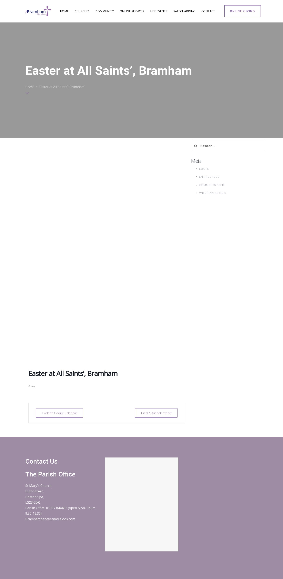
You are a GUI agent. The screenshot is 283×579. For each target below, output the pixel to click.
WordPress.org (212, 192)
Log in (204, 168)
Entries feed (209, 176)
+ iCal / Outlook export (156, 413)
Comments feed (212, 184)
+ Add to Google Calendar (59, 413)
